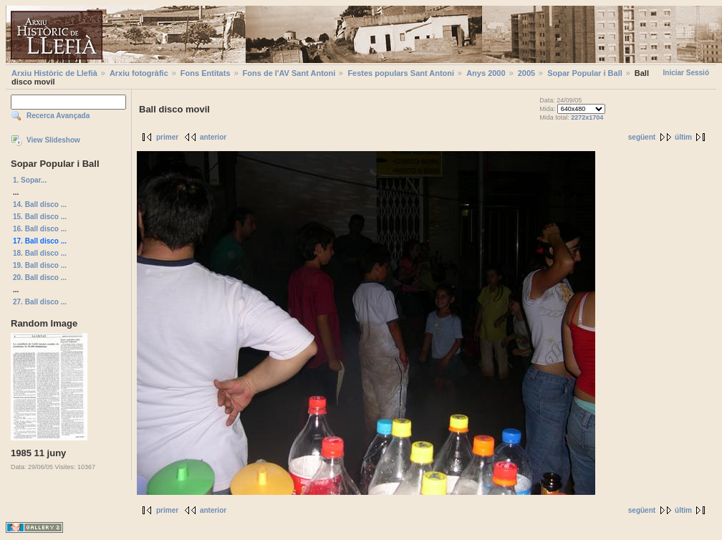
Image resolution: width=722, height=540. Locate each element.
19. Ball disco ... (40, 265)
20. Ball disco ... (40, 277)
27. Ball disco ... (40, 302)
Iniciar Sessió (686, 73)
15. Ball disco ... (40, 217)
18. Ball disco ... (40, 253)
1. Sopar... (30, 180)
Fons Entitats (205, 73)
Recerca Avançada (58, 116)
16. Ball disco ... (40, 229)
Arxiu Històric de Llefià (54, 73)
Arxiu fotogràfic (139, 73)
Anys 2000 (485, 73)
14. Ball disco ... (40, 204)
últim (683, 137)
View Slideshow (53, 140)
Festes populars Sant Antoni (400, 73)
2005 (526, 73)
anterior (213, 137)
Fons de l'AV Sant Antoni (289, 73)
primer (167, 137)
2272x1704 (587, 117)
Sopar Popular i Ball (584, 73)
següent (641, 137)
